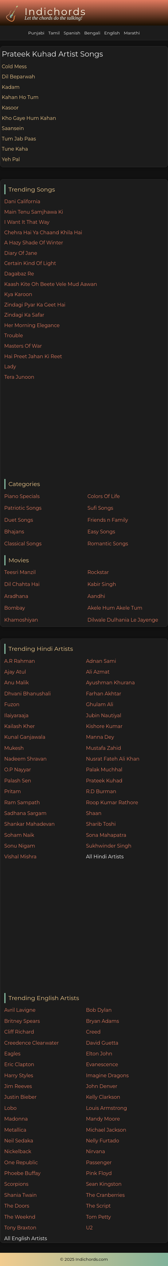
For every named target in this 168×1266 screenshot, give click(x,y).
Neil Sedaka (18, 1141)
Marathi (132, 32)
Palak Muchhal (104, 770)
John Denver (101, 1086)
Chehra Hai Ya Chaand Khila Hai (43, 232)
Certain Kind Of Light (30, 263)
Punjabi (36, 32)
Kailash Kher (19, 726)
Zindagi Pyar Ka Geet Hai (34, 305)
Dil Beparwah (18, 77)
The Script (98, 1206)
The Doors (16, 1206)
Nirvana (95, 1151)
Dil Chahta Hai (22, 584)
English (112, 32)
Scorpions (16, 1184)
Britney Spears (22, 1021)
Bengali (92, 32)
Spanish (72, 32)
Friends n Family (108, 520)
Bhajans (14, 532)
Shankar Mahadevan (29, 824)
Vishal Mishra (20, 857)
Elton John (99, 1054)
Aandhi (96, 596)
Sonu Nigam (19, 846)
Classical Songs (22, 544)
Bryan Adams (102, 1021)
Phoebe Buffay (22, 1173)
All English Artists (25, 1238)
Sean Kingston (104, 1184)
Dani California (22, 201)
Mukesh (14, 748)
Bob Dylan (99, 1010)
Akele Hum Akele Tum (115, 608)
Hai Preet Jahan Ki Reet (33, 356)
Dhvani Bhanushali (27, 694)
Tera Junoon (19, 377)
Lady (10, 367)
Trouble (13, 335)
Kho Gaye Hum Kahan (29, 118)
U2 (89, 1228)
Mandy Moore (103, 1119)
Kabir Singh (102, 584)
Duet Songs (18, 520)
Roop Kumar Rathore (112, 802)
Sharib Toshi (101, 824)
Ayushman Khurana (110, 683)
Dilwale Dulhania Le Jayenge (123, 620)
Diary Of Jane (20, 253)
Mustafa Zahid (103, 748)
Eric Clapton (19, 1064)
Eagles (12, 1054)
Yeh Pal (11, 159)
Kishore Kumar (104, 726)
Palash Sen (17, 781)
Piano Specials (22, 496)
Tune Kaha (15, 149)
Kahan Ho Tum (20, 97)
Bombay (14, 608)
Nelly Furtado (102, 1141)
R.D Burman (101, 791)
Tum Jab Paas (19, 139)
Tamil (54, 32)
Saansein (13, 128)
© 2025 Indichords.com (84, 1259)
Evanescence (102, 1064)
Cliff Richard (19, 1032)
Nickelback (17, 1151)
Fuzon (11, 704)
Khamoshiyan (21, 620)
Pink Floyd (99, 1173)
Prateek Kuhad (104, 781)
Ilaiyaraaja (16, 715)
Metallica (15, 1130)
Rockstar (98, 572)
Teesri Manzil (20, 572)
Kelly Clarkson (103, 1097)
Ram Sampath (22, 802)
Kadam (11, 87)
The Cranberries (105, 1195)
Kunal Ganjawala (24, 737)
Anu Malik (16, 683)
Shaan (93, 813)
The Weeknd (19, 1217)
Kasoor (10, 108)
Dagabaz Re (19, 274)
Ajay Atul (15, 672)
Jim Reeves (18, 1086)
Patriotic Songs (22, 508)
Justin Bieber (20, 1097)
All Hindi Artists (105, 857)
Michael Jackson (106, 1130)
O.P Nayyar (17, 770)
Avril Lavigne (20, 1010)
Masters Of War (23, 346)
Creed (93, 1032)
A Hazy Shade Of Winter (33, 243)
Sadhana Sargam (25, 813)
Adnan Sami (101, 661)
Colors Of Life (104, 496)
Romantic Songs (108, 544)
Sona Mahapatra (106, 835)
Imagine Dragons (107, 1075)
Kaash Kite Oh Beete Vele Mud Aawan (50, 284)
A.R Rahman (19, 661)
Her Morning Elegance (32, 325)
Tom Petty (98, 1217)
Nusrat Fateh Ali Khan (112, 759)
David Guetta (102, 1043)
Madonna (16, 1119)
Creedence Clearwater (31, 1043)
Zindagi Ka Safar (24, 315)
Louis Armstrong (106, 1108)
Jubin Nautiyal (103, 715)
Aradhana (16, 596)
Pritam (12, 791)
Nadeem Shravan (25, 759)
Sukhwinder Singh (108, 846)
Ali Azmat (98, 672)
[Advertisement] (86, 430)
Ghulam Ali (99, 704)
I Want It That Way (26, 222)
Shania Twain (20, 1195)
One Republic (21, 1162)
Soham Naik (19, 835)
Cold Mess (14, 66)
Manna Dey (100, 737)
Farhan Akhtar (103, 694)
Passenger (99, 1162)
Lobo (10, 1108)
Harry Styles (18, 1075)
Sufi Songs (100, 508)
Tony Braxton (20, 1228)
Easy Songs (101, 532)
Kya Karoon (18, 294)
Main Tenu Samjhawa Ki (33, 212)
